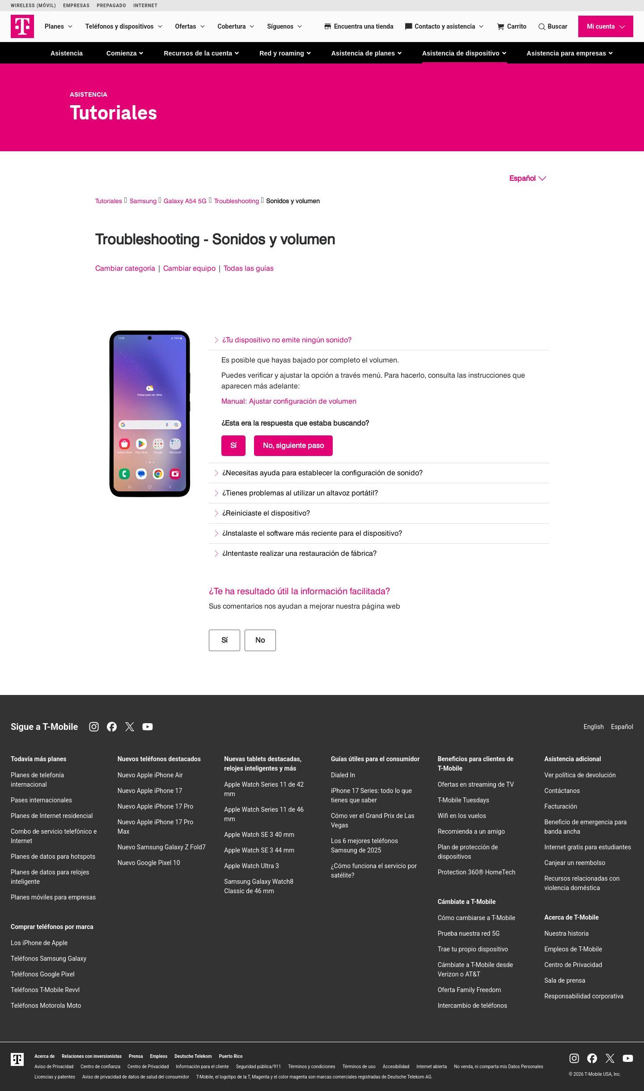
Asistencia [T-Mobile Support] (88, 94)
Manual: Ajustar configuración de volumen (288, 401)
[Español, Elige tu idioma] (528, 178)
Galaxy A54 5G (185, 201)
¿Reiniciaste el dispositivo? (266, 513)
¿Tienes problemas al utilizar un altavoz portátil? (300, 493)
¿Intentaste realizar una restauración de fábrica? (299, 553)
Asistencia (67, 53)
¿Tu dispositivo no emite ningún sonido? (287, 340)
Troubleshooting (236, 201)
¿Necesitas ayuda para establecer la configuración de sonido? (322, 473)
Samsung (143, 201)
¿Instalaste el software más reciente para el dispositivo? (312, 533)
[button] (125, 53)
